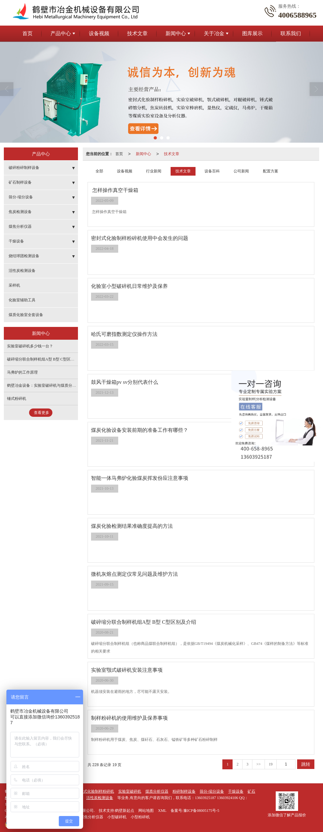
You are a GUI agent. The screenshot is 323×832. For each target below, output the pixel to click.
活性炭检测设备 (22, 270)
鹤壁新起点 (124, 810)
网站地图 (146, 810)
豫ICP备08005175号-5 (201, 810)
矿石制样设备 (20, 182)
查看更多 (41, 412)
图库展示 (252, 33)
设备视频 (99, 33)
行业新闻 (153, 171)
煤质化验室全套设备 (26, 315)
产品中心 (60, 33)
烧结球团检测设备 (24, 256)
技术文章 (137, 33)
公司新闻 (241, 171)
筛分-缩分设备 (21, 197)
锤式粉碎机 (16, 398)
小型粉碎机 (140, 817)
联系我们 (291, 33)
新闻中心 (175, 33)
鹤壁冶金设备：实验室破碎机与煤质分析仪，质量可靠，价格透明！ (64, 385)
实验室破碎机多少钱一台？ (30, 346)
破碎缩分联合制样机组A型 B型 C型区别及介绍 (46, 359)
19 (271, 764)
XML (162, 810)
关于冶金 (214, 33)
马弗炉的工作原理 (22, 372)
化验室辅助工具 (22, 300)
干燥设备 (16, 241)
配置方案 (270, 171)
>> (258, 764)
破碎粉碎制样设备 (24, 167)
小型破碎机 (117, 817)
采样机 (14, 285)
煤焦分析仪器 (20, 226)
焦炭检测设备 (20, 212)
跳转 (305, 764)
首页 (27, 33)
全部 (99, 171)
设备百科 (212, 171)
